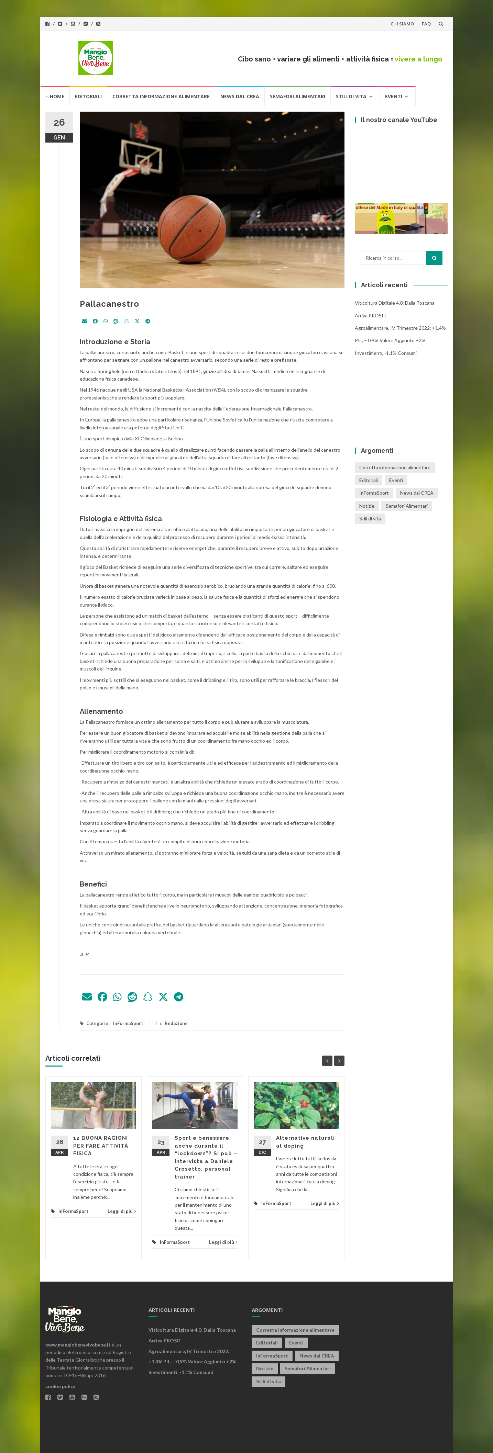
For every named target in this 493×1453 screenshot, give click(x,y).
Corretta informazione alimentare (161, 96)
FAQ (426, 24)
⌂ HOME (55, 96)
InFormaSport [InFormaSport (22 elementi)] (374, 493)
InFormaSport (128, 1023)
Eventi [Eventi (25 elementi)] (396, 480)
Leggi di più (122, 1211)
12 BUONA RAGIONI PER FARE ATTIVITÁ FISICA (100, 1146)
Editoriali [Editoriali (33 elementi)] (368, 480)
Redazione (176, 1023)
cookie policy (60, 1386)
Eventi (393, 96)
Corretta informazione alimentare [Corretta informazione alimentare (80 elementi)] (394, 467)
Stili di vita (351, 96)
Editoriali (88, 96)
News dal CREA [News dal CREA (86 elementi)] (417, 493)
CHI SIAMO (402, 24)
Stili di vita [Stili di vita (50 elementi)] (370, 518)
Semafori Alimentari (297, 96)
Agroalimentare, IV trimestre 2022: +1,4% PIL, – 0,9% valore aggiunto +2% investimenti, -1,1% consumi (400, 340)
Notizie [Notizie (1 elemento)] (366, 506)
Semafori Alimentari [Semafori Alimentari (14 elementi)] (407, 506)
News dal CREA (239, 96)
